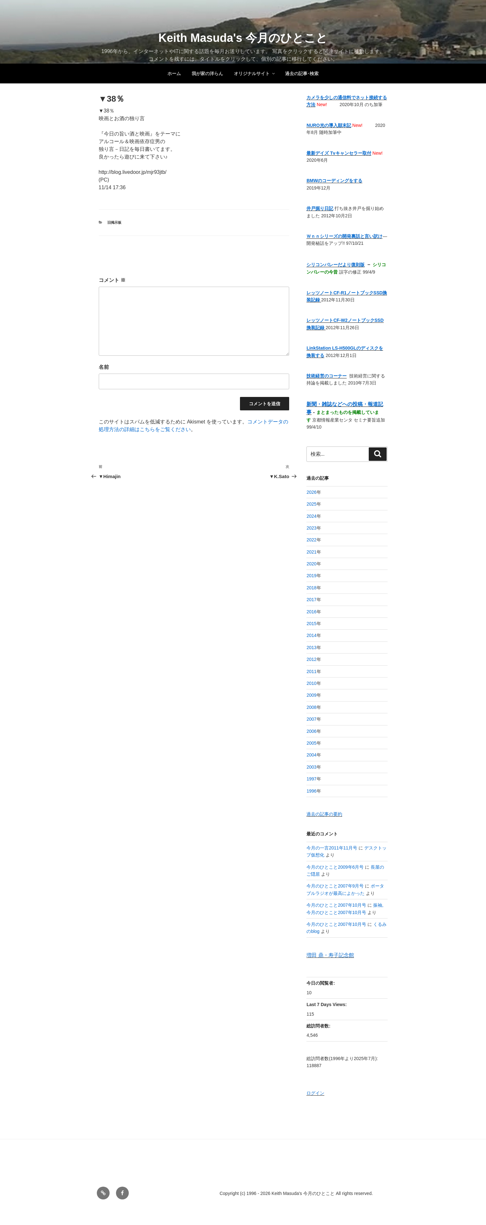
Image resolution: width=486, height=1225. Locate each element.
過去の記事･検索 (302, 73)
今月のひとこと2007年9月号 (335, 885)
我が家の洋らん (207, 73)
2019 (311, 575)
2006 (311, 731)
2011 (311, 671)
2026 (311, 492)
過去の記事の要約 (324, 814)
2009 (311, 695)
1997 (311, 778)
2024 (311, 516)
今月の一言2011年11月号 (331, 847)
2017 (311, 599)
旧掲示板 (114, 222)
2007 (311, 719)
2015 (311, 623)
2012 (311, 659)
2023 (311, 528)
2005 (311, 743)
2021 (311, 551)
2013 (311, 647)
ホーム (174, 73)
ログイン (315, 1093)
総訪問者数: (319, 1025)
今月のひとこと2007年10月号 (336, 905)
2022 (311, 539)
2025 (311, 504)
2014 (311, 635)
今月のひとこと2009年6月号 (335, 867)
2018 (311, 587)
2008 (311, 707)
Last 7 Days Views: (327, 1004)
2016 (311, 611)
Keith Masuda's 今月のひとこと (243, 37)
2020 (311, 563)
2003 (311, 767)
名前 (104, 367)
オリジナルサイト (255, 73)
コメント (112, 280)
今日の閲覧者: (321, 983)
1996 (311, 791)
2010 (311, 683)
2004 (311, 754)
